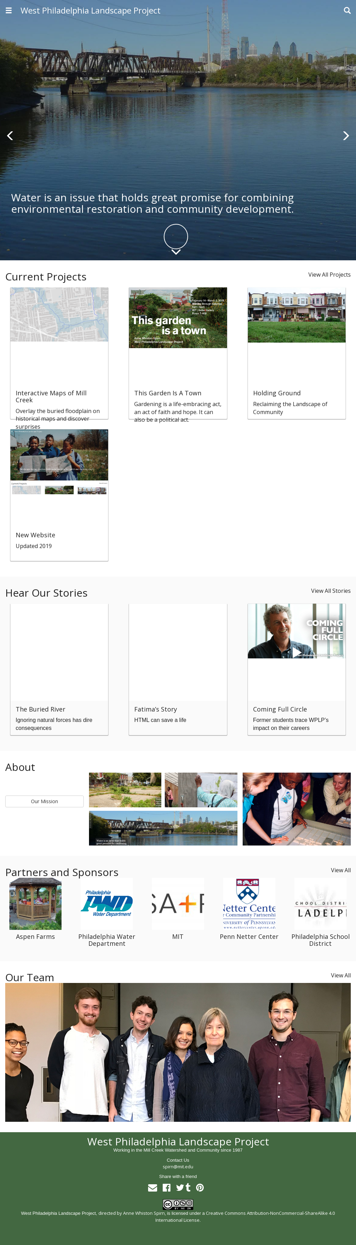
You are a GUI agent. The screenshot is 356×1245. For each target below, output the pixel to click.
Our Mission (44, 801)
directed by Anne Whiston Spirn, (132, 1213)
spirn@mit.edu (178, 1166)
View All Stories (331, 591)
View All (341, 870)
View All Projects (329, 274)
